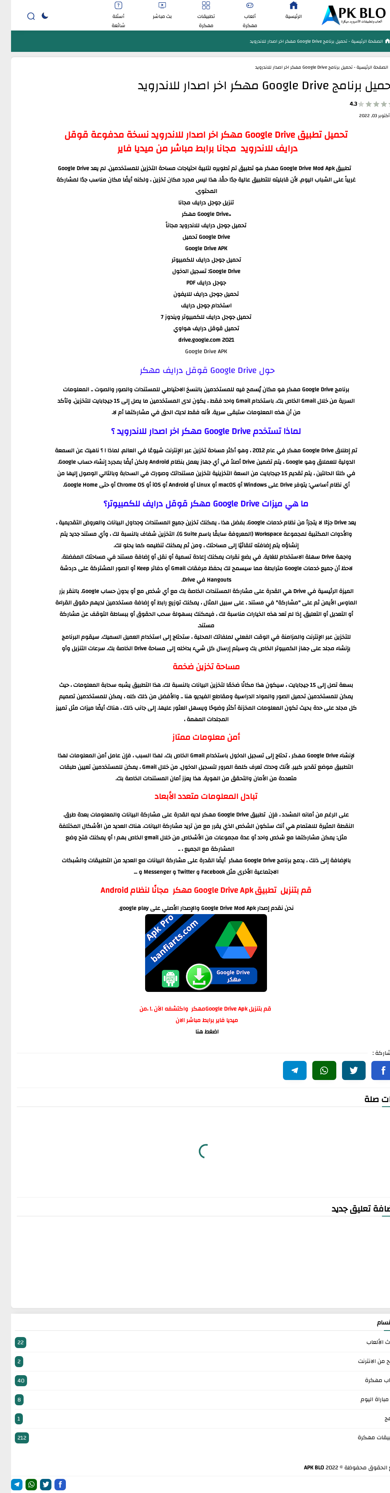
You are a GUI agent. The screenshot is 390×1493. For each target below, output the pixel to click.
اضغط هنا (196, 1032)
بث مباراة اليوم (195, 1399)
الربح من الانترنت (195, 1361)
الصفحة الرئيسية (355, 41)
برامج (195, 1418)
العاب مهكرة (195, 1380)
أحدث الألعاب (195, 1342)
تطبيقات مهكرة (195, 1437)
